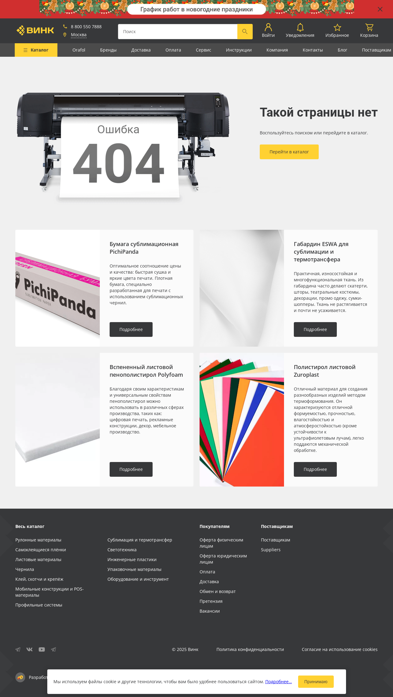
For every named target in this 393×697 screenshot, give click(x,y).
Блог (342, 50)
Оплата (173, 50)
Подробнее (131, 329)
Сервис (203, 50)
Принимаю (316, 681)
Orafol (78, 50)
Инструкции (239, 50)
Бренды (108, 50)
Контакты (313, 50)
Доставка (141, 50)
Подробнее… (278, 681)
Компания (277, 50)
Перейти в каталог (289, 152)
